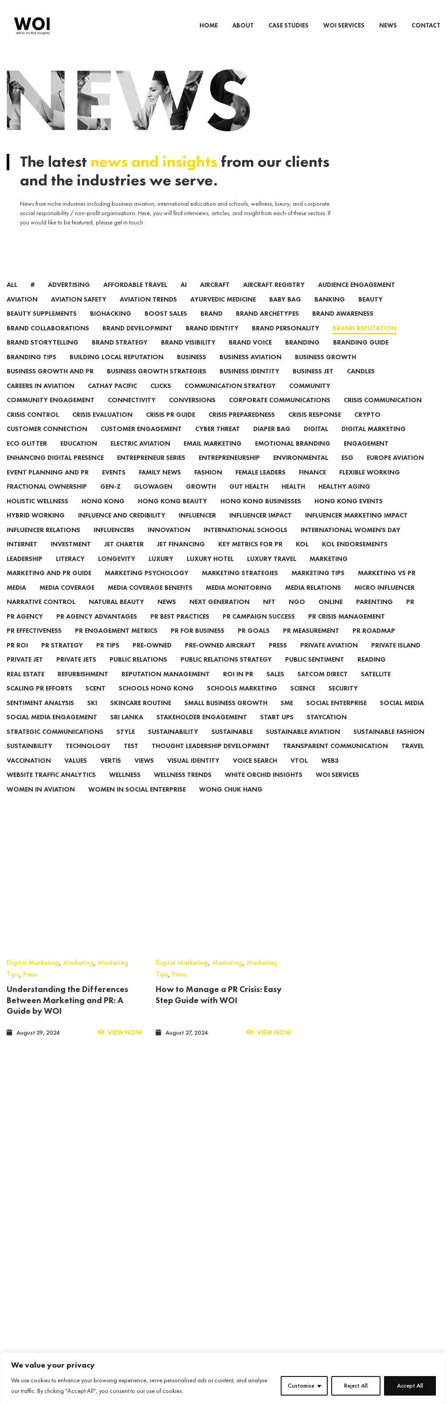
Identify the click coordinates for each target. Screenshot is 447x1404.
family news (160, 484)
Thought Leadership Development (211, 758)
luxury (161, 571)
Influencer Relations (43, 542)
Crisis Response (314, 427)
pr (410, 614)
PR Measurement (311, 642)
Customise (301, 1386)
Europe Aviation (395, 470)
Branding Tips (31, 369)
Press (30, 859)
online (330, 614)
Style (126, 744)
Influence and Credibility (121, 527)
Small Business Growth (225, 715)
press (278, 657)
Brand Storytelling (42, 354)
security (343, 700)
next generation (219, 614)
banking (329, 311)
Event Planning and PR (48, 484)
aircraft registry (274, 297)
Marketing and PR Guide (49, 585)
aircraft (215, 297)
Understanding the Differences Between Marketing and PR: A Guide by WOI (67, 886)
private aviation (329, 657)
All (12, 297)
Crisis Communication (383, 412)
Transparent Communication (335, 758)
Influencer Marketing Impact (356, 527)
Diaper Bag (271, 441)
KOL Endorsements (355, 556)
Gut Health (248, 498)
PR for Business (197, 642)
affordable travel (135, 297)
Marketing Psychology (146, 585)
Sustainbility (29, 758)
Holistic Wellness (37, 513)
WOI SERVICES (344, 26)
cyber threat (217, 441)
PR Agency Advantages (96, 628)
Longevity (116, 571)
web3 (330, 772)
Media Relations (313, 599)
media (16, 599)
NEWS (388, 26)
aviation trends (148, 311)
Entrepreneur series (151, 470)
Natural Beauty (116, 614)
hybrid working (36, 527)
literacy (70, 571)
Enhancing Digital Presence (55, 470)
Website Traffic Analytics (51, 787)
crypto (367, 427)
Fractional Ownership (47, 498)
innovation (169, 542)
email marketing (213, 455)
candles (361, 383)
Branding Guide (360, 354)
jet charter (124, 556)
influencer (197, 527)
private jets (76, 671)
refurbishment (83, 686)
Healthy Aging (344, 498)
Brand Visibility (188, 354)
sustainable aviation (303, 744)
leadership (25, 571)
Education (78, 455)
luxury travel (271, 571)
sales (275, 686)
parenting (374, 614)
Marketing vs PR (387, 585)
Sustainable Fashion (388, 744)
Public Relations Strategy (226, 671)
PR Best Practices (179, 628)
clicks (160, 398)
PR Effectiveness (34, 642)
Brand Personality (285, 340)
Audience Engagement (356, 297)
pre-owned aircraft (220, 657)
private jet (25, 671)
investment (71, 556)
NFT (269, 614)
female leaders (260, 484)
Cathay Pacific (112, 398)
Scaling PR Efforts (39, 700)
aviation (22, 311)
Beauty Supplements (42, 325)
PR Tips (107, 657)
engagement (366, 455)
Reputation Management (166, 686)
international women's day (350, 542)
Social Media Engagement (52, 729)
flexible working (369, 484)
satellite (376, 686)
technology (88, 758)
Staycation (327, 729)
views (144, 772)
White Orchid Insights (263, 787)
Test (131, 758)
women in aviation (41, 801)
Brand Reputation (364, 340)
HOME (209, 26)
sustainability (173, 744)
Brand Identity (212, 340)
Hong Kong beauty (172, 513)
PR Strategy (62, 657)
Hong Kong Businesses (260, 513)
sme (287, 715)
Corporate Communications (279, 412)
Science (302, 700)
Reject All (356, 1386)
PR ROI (17, 657)
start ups (277, 729)
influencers (114, 542)
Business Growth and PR (50, 383)
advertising (69, 297)
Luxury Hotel (210, 571)
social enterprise (336, 715)
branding (302, 354)
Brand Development (137, 340)
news (166, 614)
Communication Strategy (230, 398)
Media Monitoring (239, 599)
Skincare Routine (140, 715)
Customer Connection (47, 441)
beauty (370, 311)
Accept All (410, 1386)
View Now (119, 918)
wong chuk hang (231, 801)
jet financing (181, 556)
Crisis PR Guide (170, 427)
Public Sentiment (314, 671)
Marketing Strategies (240, 585)
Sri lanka (126, 729)
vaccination (29, 772)
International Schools (245, 542)
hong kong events (348, 513)
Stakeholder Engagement (202, 729)
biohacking (110, 325)
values (75, 772)
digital (316, 441)
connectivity (132, 412)
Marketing (78, 848)
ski (92, 715)
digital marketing (373, 441)
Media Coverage (66, 599)
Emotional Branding (292, 455)
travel (412, 758)
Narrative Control (41, 614)
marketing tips (318, 585)
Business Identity (249, 383)
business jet (313, 383)
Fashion (208, 484)
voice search (255, 772)
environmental (300, 470)
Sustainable (232, 744)
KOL (302, 556)
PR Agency (25, 628)
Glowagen (153, 498)
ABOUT (243, 26)
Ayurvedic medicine (223, 311)
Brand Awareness (342, 325)
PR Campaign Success (259, 628)
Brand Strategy (120, 354)
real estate (25, 686)
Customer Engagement (141, 441)
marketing (329, 571)
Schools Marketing (242, 700)
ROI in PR (238, 686)
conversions (192, 412)
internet (22, 556)
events (113, 484)
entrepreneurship (229, 470)
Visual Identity (193, 772)
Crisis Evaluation (102, 427)
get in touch (128, 234)
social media (402, 715)
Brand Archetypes (267, 325)
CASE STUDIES (288, 26)
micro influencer (384, 599)
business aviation (251, 369)
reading (371, 671)
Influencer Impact (260, 527)
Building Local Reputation (117, 369)
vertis (110, 772)
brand (211, 325)
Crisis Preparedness (241, 427)
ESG (347, 470)
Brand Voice (250, 354)
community (309, 398)
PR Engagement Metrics (116, 642)
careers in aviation (40, 398)
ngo (297, 614)
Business (191, 369)
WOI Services (337, 787)
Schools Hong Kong (156, 700)
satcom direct (323, 686)
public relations (138, 671)
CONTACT (426, 26)
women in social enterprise (137, 801)
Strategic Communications (55, 744)
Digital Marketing (33, 848)
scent (96, 700)
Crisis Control (33, 427)
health (293, 498)
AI (183, 297)
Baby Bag (285, 311)
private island (395, 657)
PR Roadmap (374, 642)
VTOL (299, 772)
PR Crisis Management (346, 628)
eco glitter (27, 455)
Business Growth (325, 369)
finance (312, 484)
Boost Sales (166, 325)
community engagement (50, 412)
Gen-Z (110, 498)
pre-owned (152, 657)
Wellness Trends (183, 787)
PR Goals (254, 642)
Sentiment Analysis (40, 715)
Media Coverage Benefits (150, 599)
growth (201, 498)
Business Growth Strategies (156, 383)
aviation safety (78, 311)
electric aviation (140, 455)
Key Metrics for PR (250, 556)
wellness (125, 787)
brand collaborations (48, 340)
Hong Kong (103, 513)
